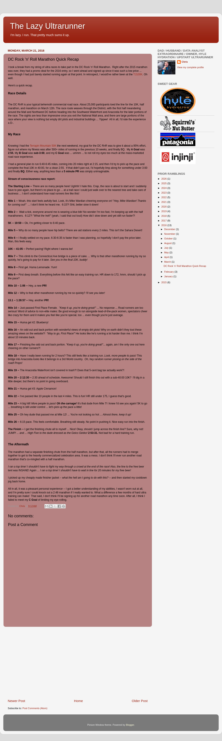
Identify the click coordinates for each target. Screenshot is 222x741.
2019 (164, 211)
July (166, 247)
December (170, 229)
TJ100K (138, 74)
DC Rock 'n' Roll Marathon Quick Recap (185, 266)
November (170, 234)
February (169, 271)
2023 (164, 192)
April (167, 257)
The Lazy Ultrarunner (47, 26)
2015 (164, 282)
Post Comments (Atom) (34, 708)
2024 (164, 188)
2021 (164, 202)
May (166, 252)
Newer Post (16, 701)
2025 (164, 183)
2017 (164, 220)
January (168, 276)
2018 (164, 216)
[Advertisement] (78, 663)
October (168, 238)
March (168, 261)
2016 (164, 225)
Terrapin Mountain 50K (43, 145)
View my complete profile (190, 67)
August (168, 243)
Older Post (140, 701)
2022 (164, 197)
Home (78, 701)
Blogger (130, 725)
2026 (164, 178)
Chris (185, 61)
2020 (164, 206)
